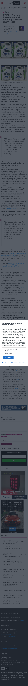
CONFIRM (8, 357)
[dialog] (14, 343)
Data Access (14, 362)
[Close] (25, 323)
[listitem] (14, 350)
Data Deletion (5, 362)
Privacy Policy (22, 362)
